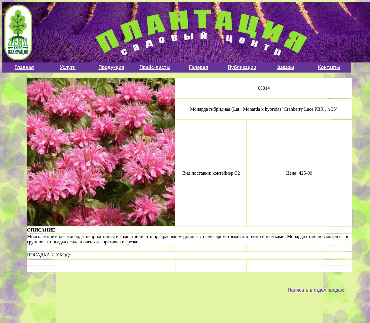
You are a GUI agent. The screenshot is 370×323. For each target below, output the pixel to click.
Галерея (198, 67)
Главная (24, 67)
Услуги (68, 67)
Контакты (329, 67)
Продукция (111, 67)
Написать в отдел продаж (316, 290)
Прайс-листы (154, 67)
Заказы (285, 67)
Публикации (242, 67)
